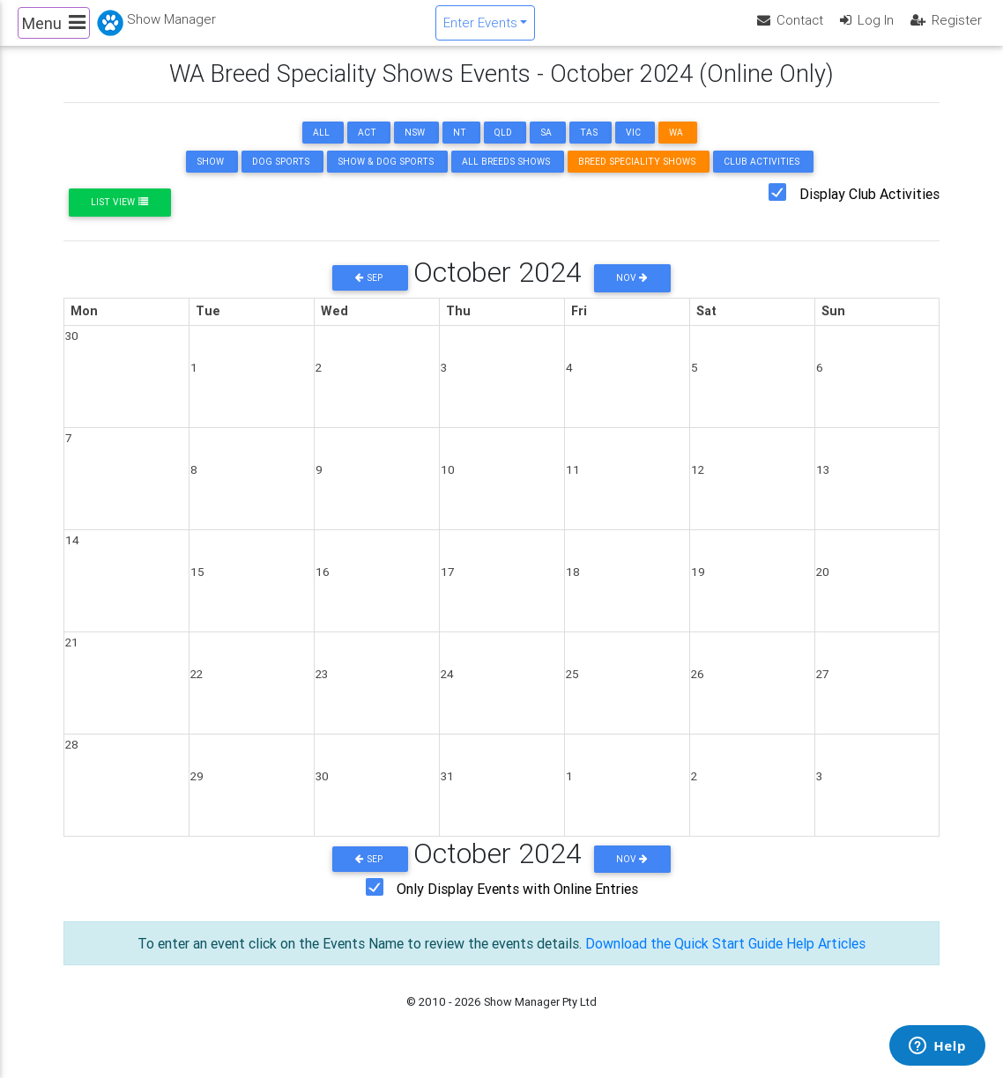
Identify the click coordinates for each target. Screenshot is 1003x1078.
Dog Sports (280, 176)
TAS (589, 147)
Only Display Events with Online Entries (517, 903)
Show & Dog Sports (386, 176)
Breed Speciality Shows (636, 176)
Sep (370, 293)
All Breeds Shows (506, 176)
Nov (632, 293)
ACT (367, 147)
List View (119, 217)
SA (546, 147)
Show (210, 176)
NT (459, 147)
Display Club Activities (869, 209)
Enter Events (480, 29)
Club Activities (761, 176)
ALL (321, 147)
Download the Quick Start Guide (684, 958)
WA (676, 147)
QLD (503, 147)
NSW (415, 147)
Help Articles (826, 958)
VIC (633, 147)
